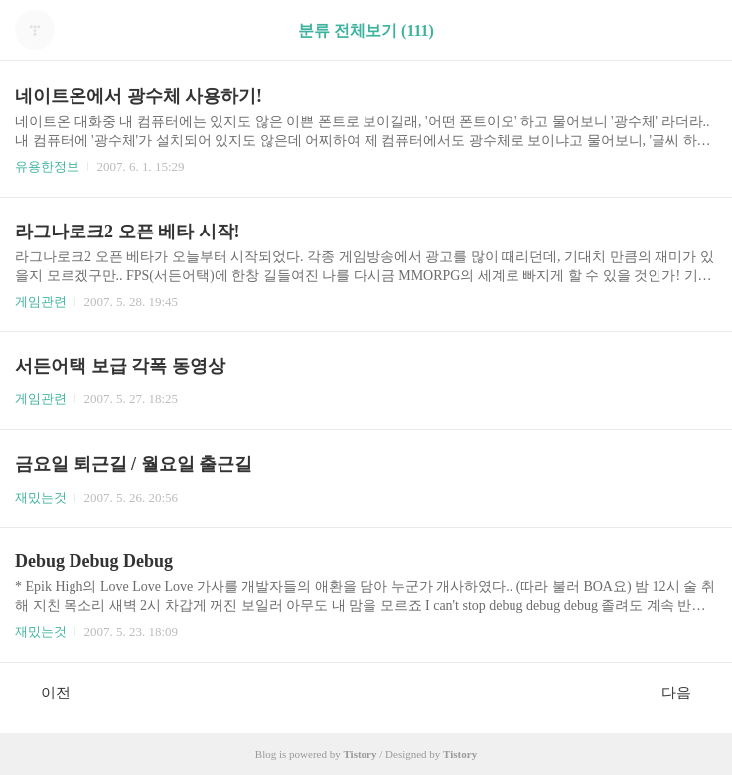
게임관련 (41, 301)
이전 (45, 691)
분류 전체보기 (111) (366, 30)
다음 (686, 691)
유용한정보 (47, 166)
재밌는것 (41, 497)
